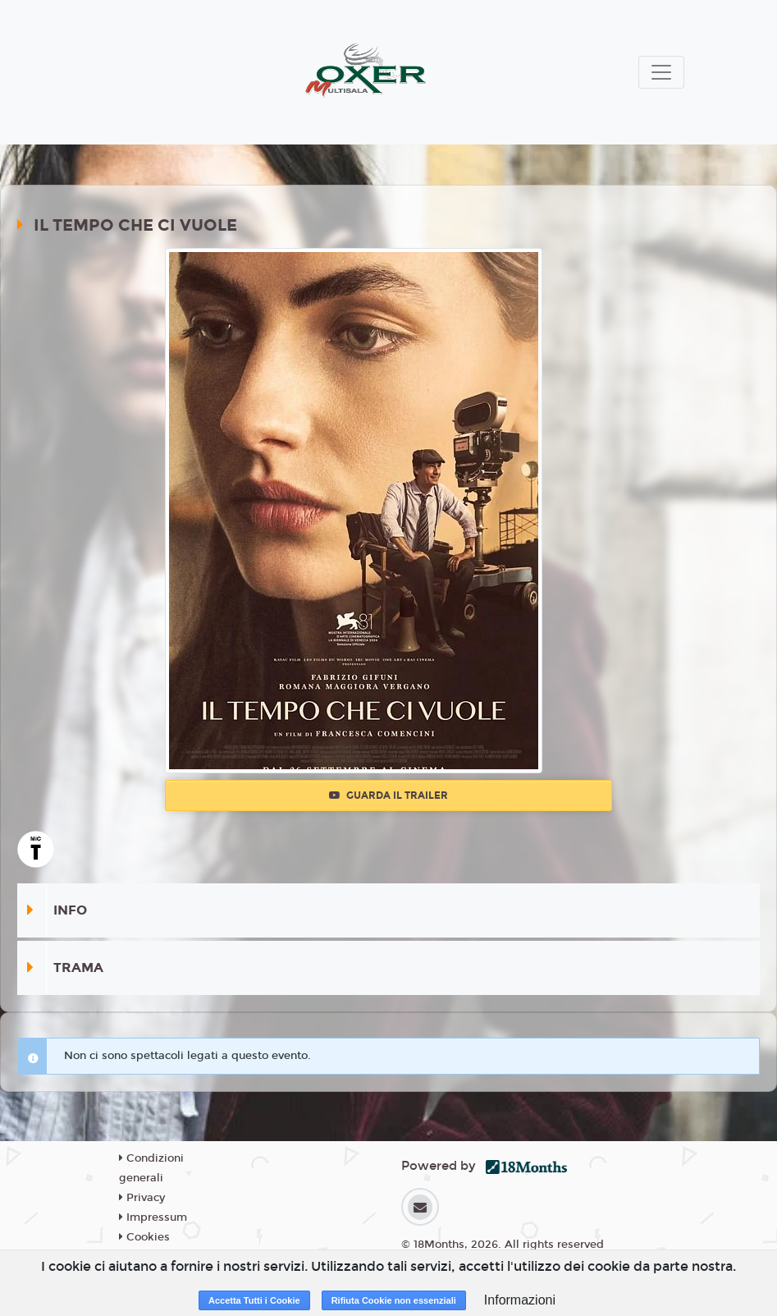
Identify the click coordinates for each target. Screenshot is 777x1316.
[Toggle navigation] (661, 72)
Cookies (144, 1237)
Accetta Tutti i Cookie (254, 1300)
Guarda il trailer (388, 795)
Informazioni (519, 1300)
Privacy (142, 1197)
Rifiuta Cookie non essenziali (393, 1300)
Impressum (153, 1217)
